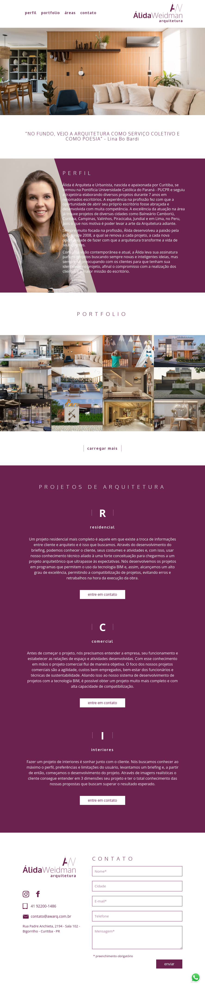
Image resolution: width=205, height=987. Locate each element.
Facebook (38, 894)
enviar (169, 964)
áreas (70, 12)
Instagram (26, 894)
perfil (31, 12)
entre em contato (102, 594)
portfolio (50, 12)
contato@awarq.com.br (51, 916)
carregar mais (102, 448)
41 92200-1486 (43, 906)
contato (88, 12)
